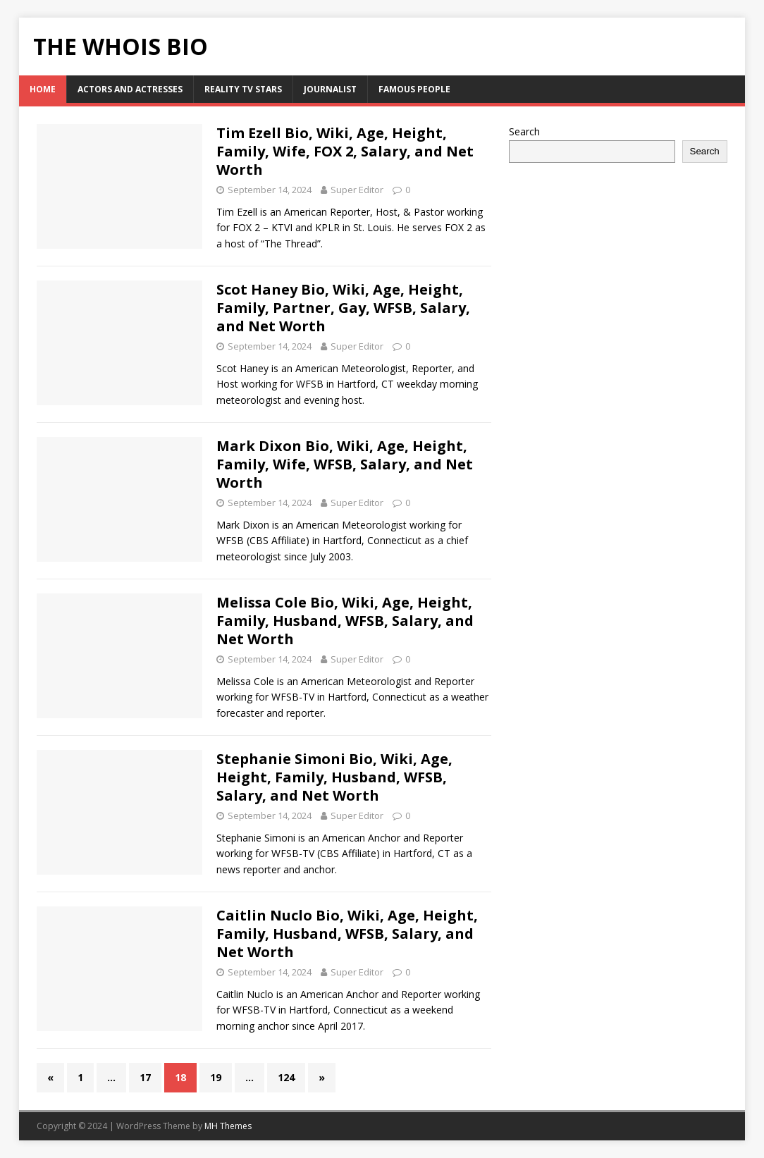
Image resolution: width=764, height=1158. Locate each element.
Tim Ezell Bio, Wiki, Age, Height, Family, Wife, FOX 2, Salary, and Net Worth (345, 151)
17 (145, 1077)
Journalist (330, 89)
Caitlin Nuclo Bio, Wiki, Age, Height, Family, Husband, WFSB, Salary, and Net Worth (347, 933)
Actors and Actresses (130, 89)
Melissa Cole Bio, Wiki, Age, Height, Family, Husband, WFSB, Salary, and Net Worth (345, 620)
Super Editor (357, 189)
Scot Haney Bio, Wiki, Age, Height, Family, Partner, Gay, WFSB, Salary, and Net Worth (343, 307)
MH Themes (228, 1126)
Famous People (414, 89)
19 (215, 1077)
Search (524, 131)
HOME (43, 89)
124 (286, 1077)
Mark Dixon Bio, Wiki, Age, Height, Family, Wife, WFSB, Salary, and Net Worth (344, 464)
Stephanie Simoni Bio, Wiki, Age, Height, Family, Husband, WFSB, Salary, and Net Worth (334, 777)
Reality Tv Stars (243, 89)
